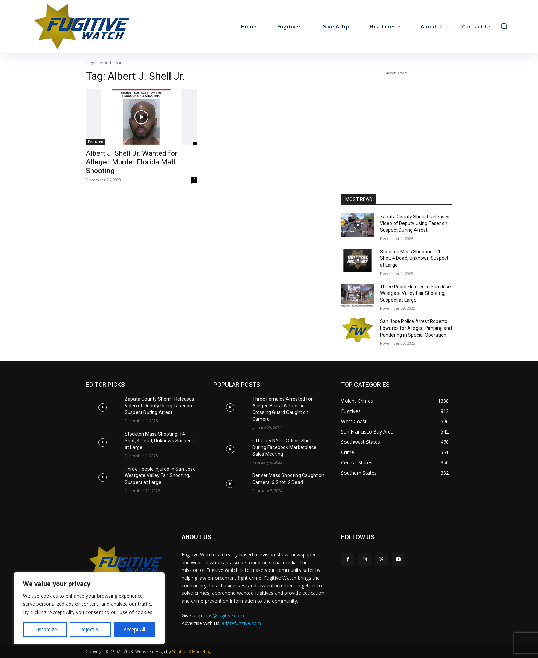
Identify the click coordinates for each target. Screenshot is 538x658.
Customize (45, 629)
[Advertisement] (396, 120)
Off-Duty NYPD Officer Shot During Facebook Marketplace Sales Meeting (284, 447)
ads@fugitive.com (241, 623)
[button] (504, 26)
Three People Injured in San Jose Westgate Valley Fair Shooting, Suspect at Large (415, 293)
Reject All (90, 629)
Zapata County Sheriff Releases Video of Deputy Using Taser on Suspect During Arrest (414, 223)
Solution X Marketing (191, 652)
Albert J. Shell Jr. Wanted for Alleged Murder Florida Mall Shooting (131, 162)
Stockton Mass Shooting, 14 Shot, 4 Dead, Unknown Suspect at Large (414, 258)
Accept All (134, 629)
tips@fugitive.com (224, 615)
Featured (95, 141)
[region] (89, 608)
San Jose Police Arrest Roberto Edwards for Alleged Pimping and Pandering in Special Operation (416, 328)
